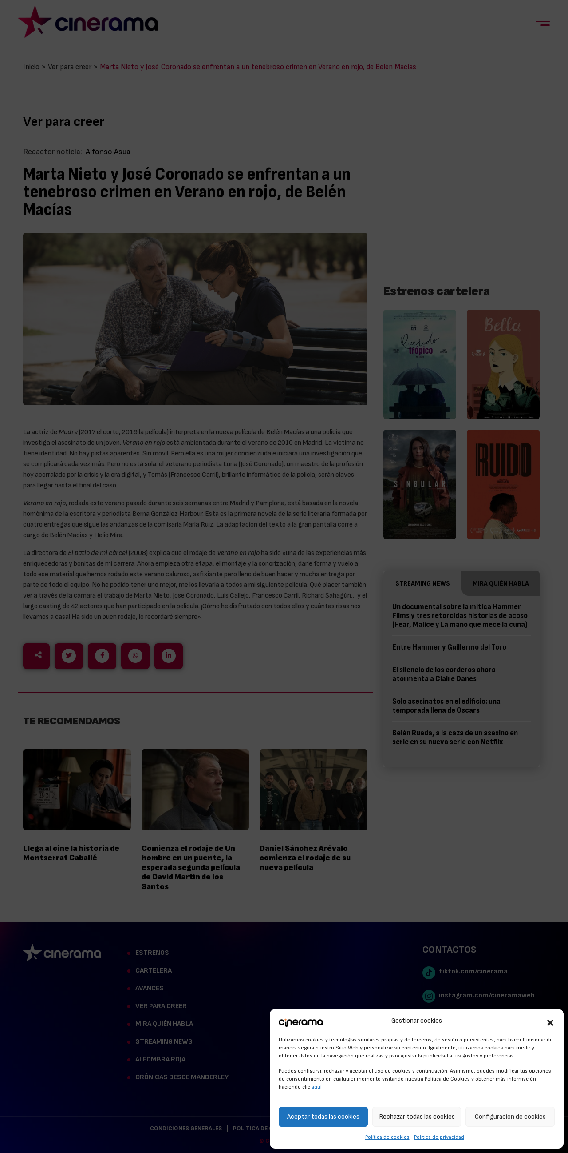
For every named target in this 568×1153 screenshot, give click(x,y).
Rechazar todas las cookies (417, 1116)
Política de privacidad (439, 1137)
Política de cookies (387, 1137)
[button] (550, 1021)
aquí (317, 1086)
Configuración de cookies (510, 1116)
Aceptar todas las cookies (323, 1116)
